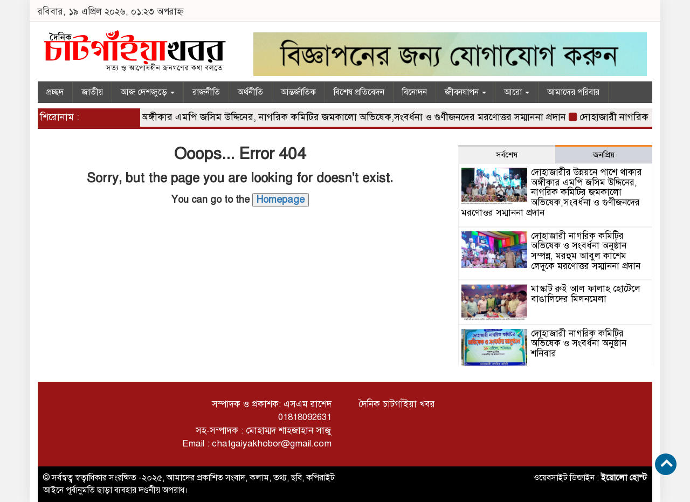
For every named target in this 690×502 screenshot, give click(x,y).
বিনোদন (414, 92)
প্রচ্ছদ (55, 92)
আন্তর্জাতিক (298, 92)
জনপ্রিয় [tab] (604, 155)
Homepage (281, 199)
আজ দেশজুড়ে (148, 92)
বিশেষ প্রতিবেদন (359, 92)
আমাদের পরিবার (573, 92)
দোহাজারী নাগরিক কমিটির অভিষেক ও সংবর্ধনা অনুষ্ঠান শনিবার (578, 343)
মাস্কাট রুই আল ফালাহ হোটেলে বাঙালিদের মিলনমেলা (585, 294)
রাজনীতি (206, 92)
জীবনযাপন (465, 92)
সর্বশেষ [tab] (507, 155)
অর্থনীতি (250, 92)
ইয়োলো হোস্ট (624, 477)
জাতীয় (92, 92)
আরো (516, 92)
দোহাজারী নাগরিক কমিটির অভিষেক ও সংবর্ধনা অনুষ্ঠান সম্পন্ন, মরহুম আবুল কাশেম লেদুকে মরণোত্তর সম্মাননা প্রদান (585, 251)
